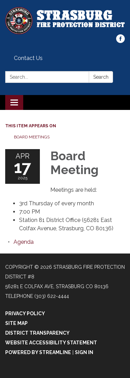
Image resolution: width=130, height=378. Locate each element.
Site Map (16, 323)
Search (101, 77)
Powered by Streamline (38, 352)
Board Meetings (32, 137)
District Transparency (37, 333)
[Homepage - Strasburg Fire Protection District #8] (65, 20)
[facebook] (120, 41)
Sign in (84, 352)
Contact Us (28, 58)
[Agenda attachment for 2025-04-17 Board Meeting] (24, 242)
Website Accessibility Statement (51, 342)
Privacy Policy (25, 313)
